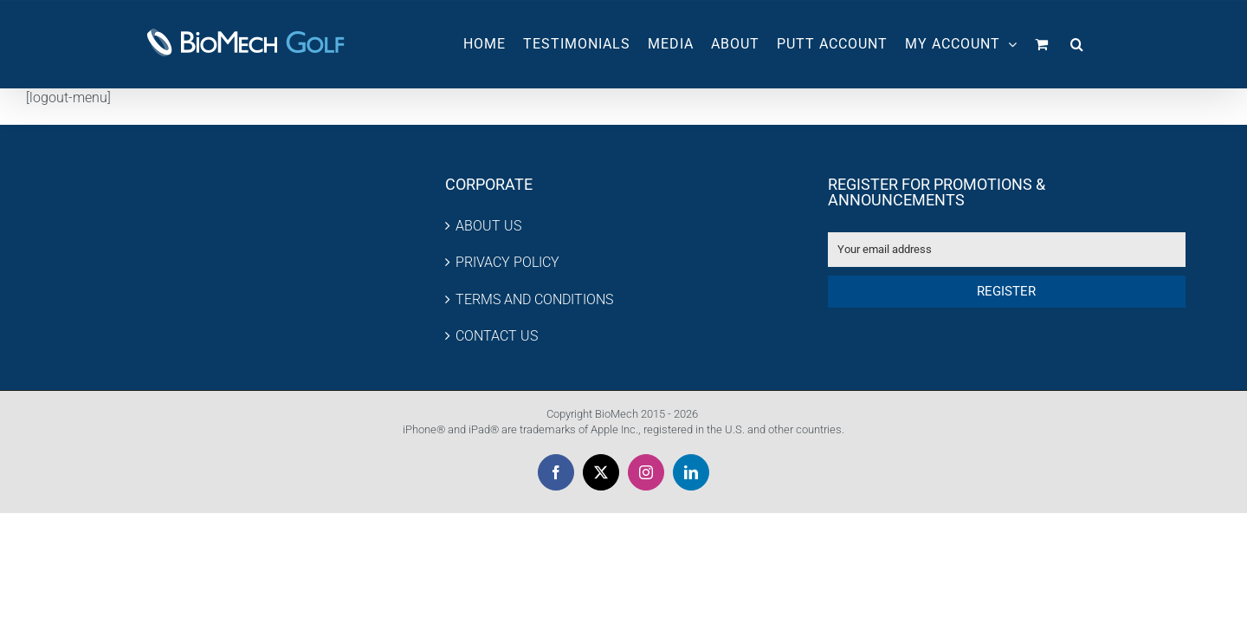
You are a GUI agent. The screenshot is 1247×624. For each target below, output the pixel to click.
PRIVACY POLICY (507, 262)
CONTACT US (497, 336)
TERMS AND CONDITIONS (534, 299)
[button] (1095, 44)
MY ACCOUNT (978, 44)
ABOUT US (488, 226)
